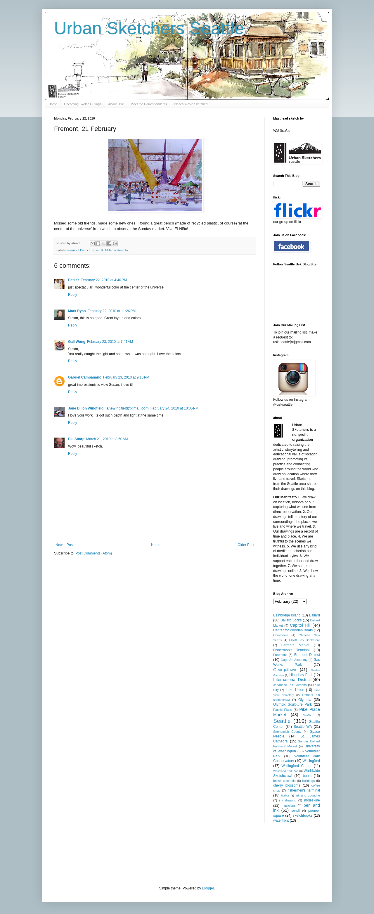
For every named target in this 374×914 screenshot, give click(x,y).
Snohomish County (287, 731)
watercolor (121, 250)
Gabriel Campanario (84, 377)
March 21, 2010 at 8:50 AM (107, 439)
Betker (73, 280)
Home (53, 104)
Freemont (280, 654)
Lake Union (295, 690)
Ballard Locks (291, 620)
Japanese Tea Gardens (290, 685)
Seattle (282, 721)
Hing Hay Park (301, 675)
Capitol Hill (300, 625)
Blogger (208, 888)
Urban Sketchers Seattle (149, 28)
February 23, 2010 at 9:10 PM (126, 377)
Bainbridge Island (286, 615)
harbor (285, 795)
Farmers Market (295, 645)
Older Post (246, 545)
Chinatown (280, 635)
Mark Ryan (77, 311)
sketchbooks (302, 815)
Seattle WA (303, 727)
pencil (295, 810)
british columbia (284, 780)
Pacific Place (282, 709)
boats (307, 776)
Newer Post (65, 545)
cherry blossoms (286, 785)
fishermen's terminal (304, 790)
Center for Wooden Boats (293, 630)
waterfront (281, 820)
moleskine (312, 800)
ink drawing (287, 800)
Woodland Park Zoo (285, 771)
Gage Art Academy (294, 659)
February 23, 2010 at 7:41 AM (110, 342)
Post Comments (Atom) (93, 553)
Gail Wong (76, 342)
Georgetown (284, 669)
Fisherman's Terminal (291, 650)
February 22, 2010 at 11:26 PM (112, 311)
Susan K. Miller (101, 250)
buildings (308, 780)
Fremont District (78, 250)
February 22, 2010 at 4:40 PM (104, 280)
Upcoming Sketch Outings (82, 104)
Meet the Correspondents (149, 104)
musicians (289, 805)
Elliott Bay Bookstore (304, 640)
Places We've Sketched (190, 104)
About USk (116, 104)
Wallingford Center (297, 766)
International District (292, 679)
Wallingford (311, 761)
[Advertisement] (160, 854)
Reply (72, 295)
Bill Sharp (76, 439)
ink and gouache (307, 795)
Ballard (314, 615)
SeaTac (307, 715)
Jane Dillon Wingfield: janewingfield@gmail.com (108, 408)
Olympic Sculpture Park (292, 704)
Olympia (304, 700)
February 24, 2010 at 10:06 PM (174, 408)
